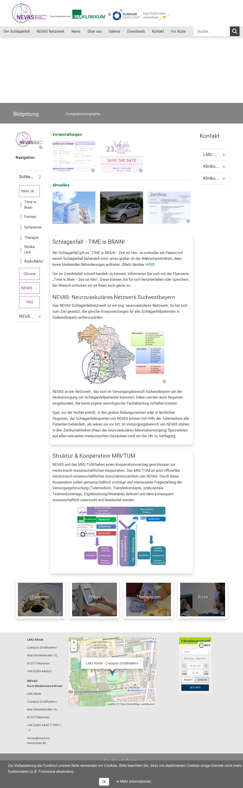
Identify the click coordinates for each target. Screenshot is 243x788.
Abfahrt (187, 679)
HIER (149, 264)
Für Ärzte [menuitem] (178, 31)
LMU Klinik (35, 639)
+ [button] (74, 642)
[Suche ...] (212, 31)
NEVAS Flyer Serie (30, 288)
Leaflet (111, 704)
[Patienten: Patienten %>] (40, 599)
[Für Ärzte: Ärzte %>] (202, 599)
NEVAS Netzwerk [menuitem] (50, 31)
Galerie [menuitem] (114, 31)
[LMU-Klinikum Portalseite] (31, 13)
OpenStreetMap (130, 704)
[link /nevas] (29, 141)
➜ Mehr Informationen (133, 781)
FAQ (29, 302)
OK (104, 782)
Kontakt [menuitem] (158, 31)
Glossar (29, 274)
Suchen (236, 31)
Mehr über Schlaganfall (30, 191)
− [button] (74, 648)
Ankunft (202, 679)
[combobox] (217, 31)
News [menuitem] (76, 31)
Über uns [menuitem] (94, 31)
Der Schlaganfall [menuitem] (16, 31)
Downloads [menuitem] (136, 31)
